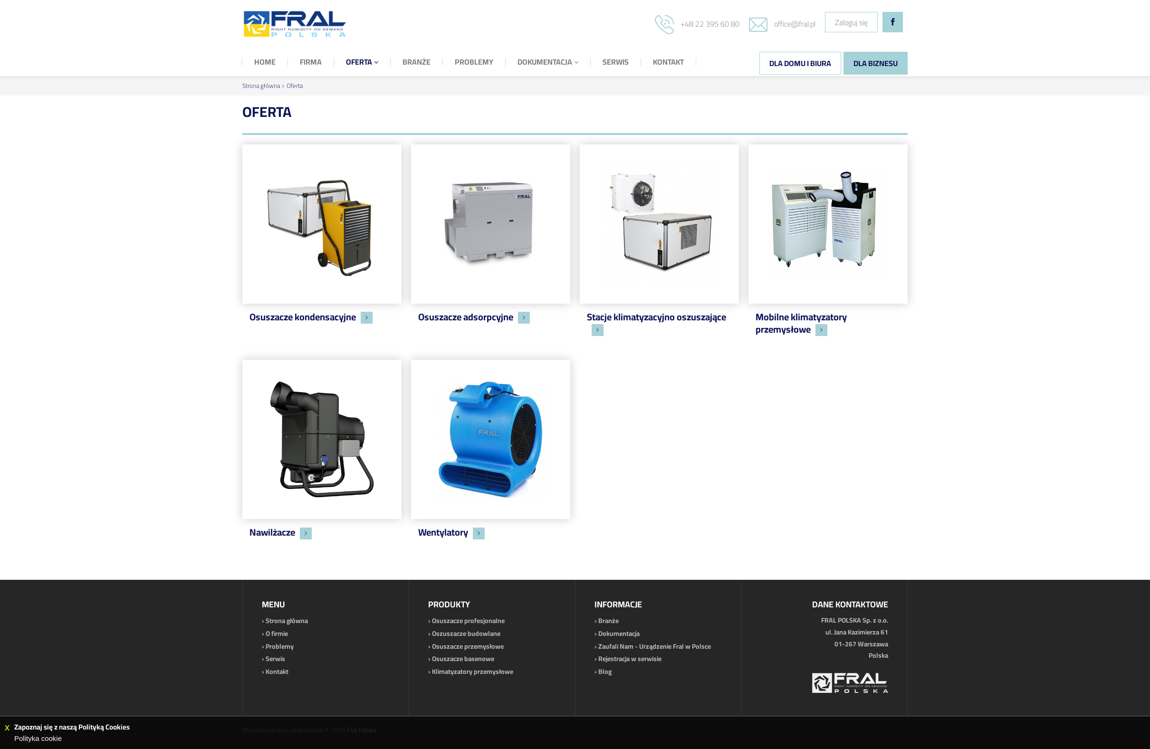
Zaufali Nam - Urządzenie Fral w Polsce (654, 646)
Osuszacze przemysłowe (468, 646)
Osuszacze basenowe (463, 659)
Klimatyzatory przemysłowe (472, 671)
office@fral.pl (794, 24)
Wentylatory (443, 532)
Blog (605, 671)
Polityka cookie (38, 738)
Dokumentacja (619, 633)
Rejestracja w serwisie (629, 659)
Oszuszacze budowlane (466, 633)
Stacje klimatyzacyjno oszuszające (656, 317)
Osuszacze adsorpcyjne (465, 317)
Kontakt (277, 671)
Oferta (295, 85)
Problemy (280, 646)
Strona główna (261, 85)
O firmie (277, 633)
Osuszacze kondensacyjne (302, 317)
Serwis (275, 659)
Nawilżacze (272, 532)
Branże (608, 621)
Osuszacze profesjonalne (468, 621)
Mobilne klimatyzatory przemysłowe (801, 323)
